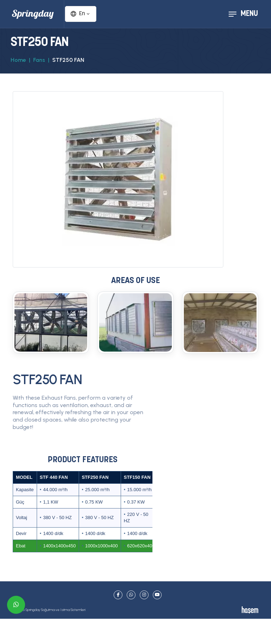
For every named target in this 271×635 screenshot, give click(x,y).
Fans (39, 60)
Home (18, 60)
